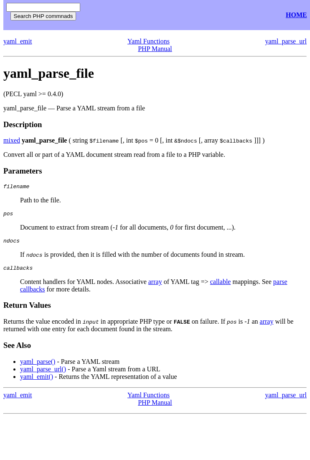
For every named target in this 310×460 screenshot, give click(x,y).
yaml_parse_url (286, 41)
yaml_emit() (36, 381)
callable (220, 286)
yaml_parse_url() (43, 374)
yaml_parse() (37, 366)
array (155, 286)
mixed (11, 140)
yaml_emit (17, 41)
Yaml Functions (148, 41)
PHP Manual (155, 48)
